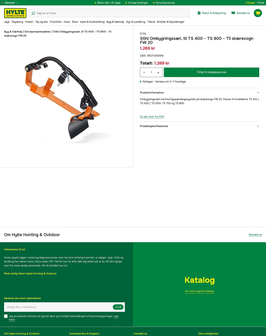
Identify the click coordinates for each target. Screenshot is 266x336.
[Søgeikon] (33, 13)
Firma (260, 2)
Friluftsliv (56, 22)
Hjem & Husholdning (92, 22)
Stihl (143, 33)
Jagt (7, 22)
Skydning (17, 22)
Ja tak (118, 307)
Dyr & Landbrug (135, 22)
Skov (75, 22)
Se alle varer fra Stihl (152, 116)
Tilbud (151, 22)
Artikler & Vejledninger (170, 22)
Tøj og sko (41, 22)
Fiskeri (29, 22)
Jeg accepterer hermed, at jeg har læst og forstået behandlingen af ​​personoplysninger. (64, 317)
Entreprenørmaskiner (38, 31)
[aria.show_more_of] (12, 2)
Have (67, 22)
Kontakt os (255, 234)
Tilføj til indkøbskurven (212, 72)
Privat (249, 2)
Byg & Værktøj (115, 22)
